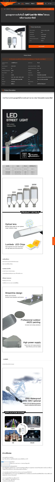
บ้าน (19, 3)
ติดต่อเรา (33, 3)
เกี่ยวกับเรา (27, 3)
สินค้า (22, 3)
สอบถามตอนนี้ (40, 3)
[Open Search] (46, 3)
